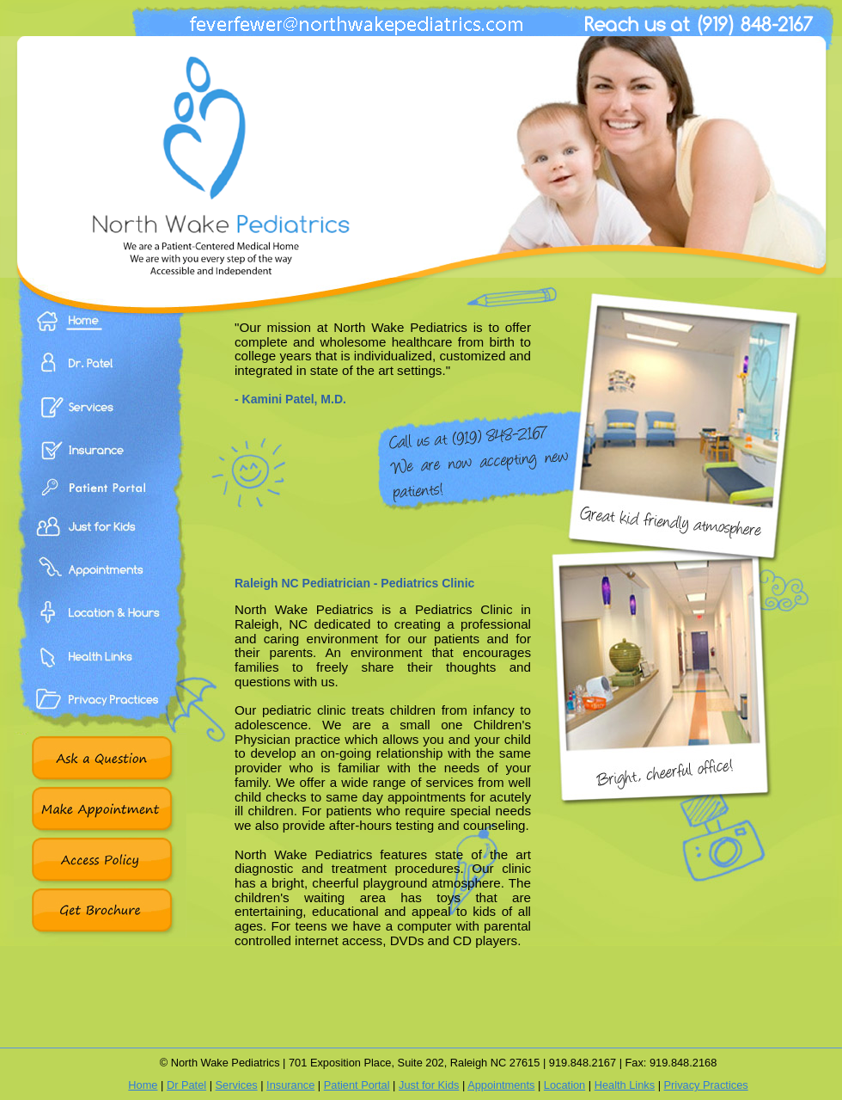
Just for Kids (429, 1084)
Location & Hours (100, 632)
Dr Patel (186, 1084)
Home (100, 332)
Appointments (100, 589)
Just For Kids (100, 546)
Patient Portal (100, 503)
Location (564, 1084)
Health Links (100, 675)
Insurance (100, 460)
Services (100, 417)
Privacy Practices (100, 718)
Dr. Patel (100, 375)
